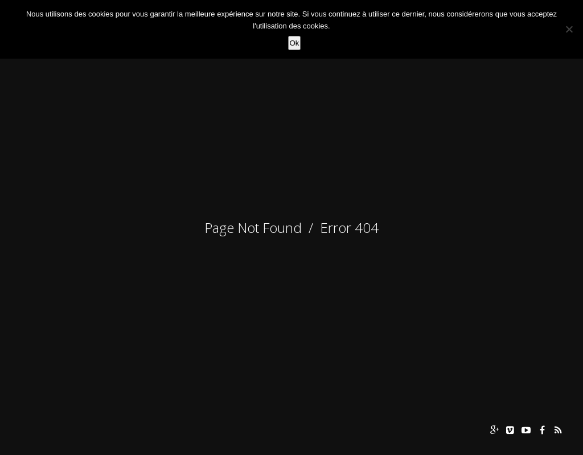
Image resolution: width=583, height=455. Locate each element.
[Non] (568, 29)
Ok (294, 43)
